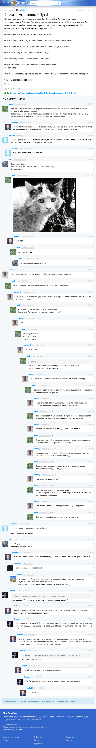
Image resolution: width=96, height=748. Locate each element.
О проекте (70, 737)
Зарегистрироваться (11, 737)
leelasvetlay (58, 93)
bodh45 (20, 10)
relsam (14, 93)
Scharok (17, 563)
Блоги (36, 740)
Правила (69, 740)
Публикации (39, 737)
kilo (40, 93)
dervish (48, 93)
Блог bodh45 (8, 10)
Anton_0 (22, 93)
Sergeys (12, 590)
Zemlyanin (32, 93)
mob (73, 93)
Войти (5, 740)
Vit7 (67, 93)
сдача (9, 84)
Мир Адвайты (10, 712)
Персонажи (39, 743)
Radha (19, 575)
